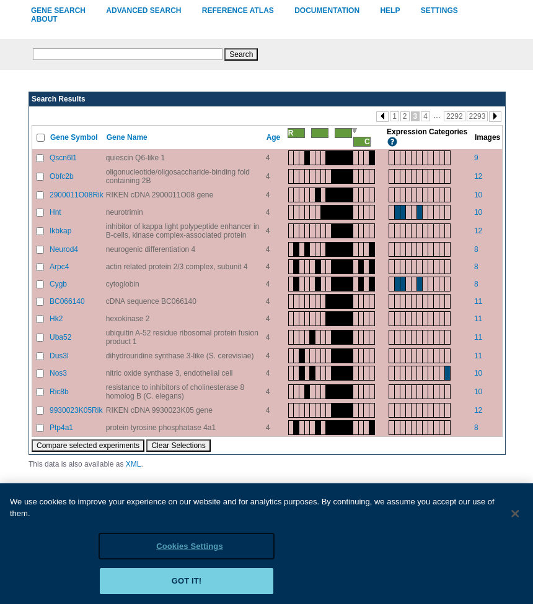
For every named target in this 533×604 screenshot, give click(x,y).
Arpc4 (59, 266)
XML (133, 464)
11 (478, 301)
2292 (454, 116)
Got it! (187, 587)
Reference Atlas (238, 10)
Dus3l (59, 356)
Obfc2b (62, 176)
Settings (439, 10)
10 (478, 195)
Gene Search (58, 10)
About (44, 19)
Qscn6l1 (63, 157)
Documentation (326, 10)
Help (390, 10)
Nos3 (58, 373)
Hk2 (56, 318)
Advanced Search (143, 10)
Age (274, 137)
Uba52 (60, 337)
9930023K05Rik (76, 410)
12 (478, 176)
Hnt (55, 212)
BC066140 (67, 301)
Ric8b (59, 391)
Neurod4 (64, 249)
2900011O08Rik (77, 195)
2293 (477, 116)
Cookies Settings (189, 551)
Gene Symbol (75, 137)
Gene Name (128, 137)
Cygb (58, 284)
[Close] (515, 519)
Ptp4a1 (61, 427)
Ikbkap (60, 230)
